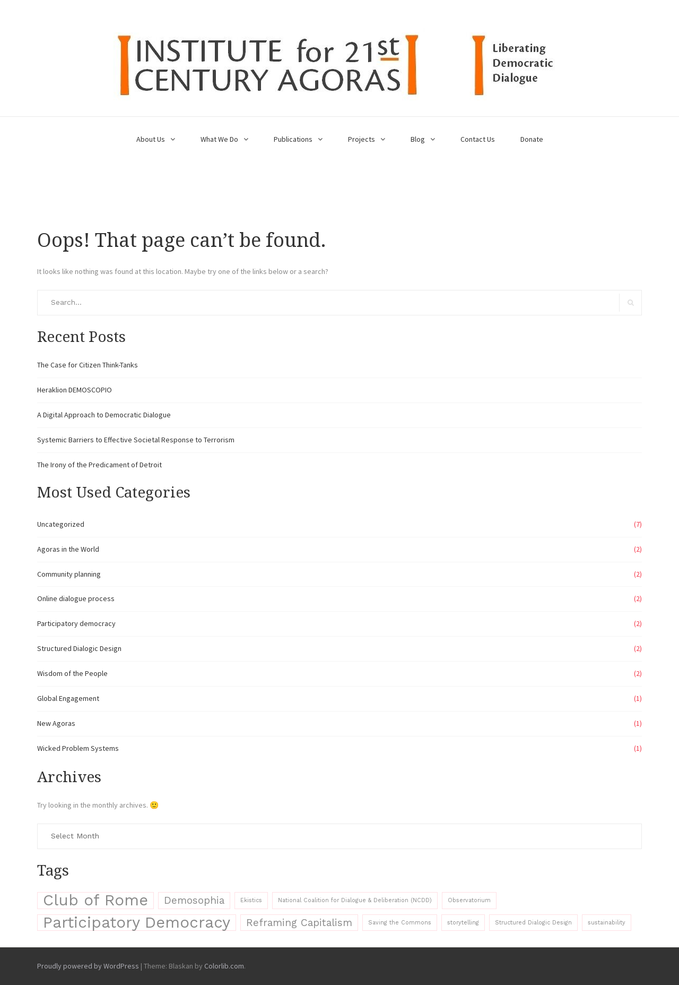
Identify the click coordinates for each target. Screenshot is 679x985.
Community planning (69, 574)
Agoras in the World (68, 549)
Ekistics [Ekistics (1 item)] (251, 900)
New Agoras (56, 723)
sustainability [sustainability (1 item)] (606, 922)
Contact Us (477, 139)
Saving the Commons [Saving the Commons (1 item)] (399, 922)
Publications (293, 139)
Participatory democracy (76, 623)
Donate (531, 139)
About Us (150, 139)
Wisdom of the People (72, 673)
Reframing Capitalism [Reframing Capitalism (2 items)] (299, 923)
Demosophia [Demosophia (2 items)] (194, 900)
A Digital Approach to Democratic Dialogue (104, 414)
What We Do (219, 139)
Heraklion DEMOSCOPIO (74, 390)
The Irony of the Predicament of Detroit (99, 464)
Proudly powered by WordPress (88, 966)
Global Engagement (68, 698)
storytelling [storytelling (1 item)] (463, 922)
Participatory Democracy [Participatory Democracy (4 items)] (136, 922)
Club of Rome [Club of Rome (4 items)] (95, 900)
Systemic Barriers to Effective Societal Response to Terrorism (135, 439)
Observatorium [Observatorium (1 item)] (469, 900)
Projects (361, 139)
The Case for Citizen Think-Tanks (87, 365)
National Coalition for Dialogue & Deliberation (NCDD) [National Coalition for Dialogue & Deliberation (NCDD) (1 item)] (355, 900)
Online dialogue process (76, 598)
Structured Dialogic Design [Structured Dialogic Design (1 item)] (533, 922)
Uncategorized (60, 524)
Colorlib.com (224, 966)
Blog (418, 139)
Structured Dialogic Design (79, 648)
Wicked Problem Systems (78, 748)
